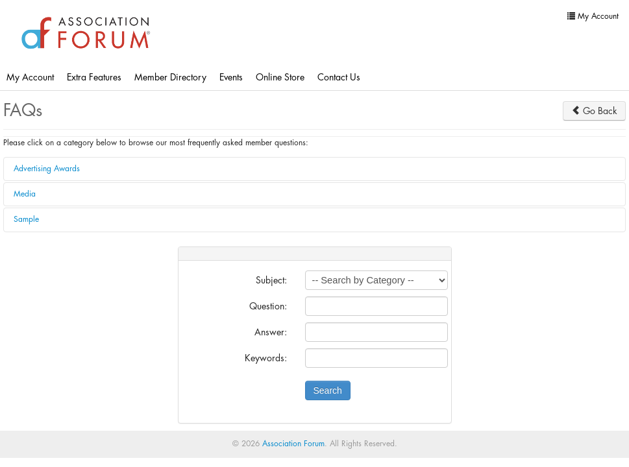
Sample (26, 219)
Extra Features (94, 77)
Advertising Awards (47, 169)
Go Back (594, 110)
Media (25, 194)
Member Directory (170, 77)
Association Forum (293, 444)
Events (231, 77)
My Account (30, 77)
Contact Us (338, 77)
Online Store (280, 77)
